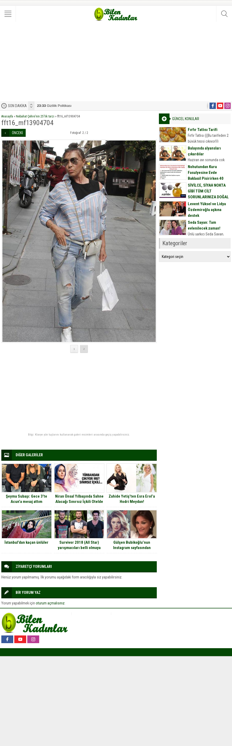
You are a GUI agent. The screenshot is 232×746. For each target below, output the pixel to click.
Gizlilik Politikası (54, 106)
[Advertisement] (116, 61)
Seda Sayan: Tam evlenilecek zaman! (204, 225)
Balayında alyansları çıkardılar (204, 151)
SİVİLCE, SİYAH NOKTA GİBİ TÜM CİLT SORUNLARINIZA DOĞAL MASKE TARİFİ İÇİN (208, 194)
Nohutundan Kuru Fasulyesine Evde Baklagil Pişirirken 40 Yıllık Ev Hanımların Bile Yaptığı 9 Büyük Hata (207, 178)
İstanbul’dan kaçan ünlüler (26, 542)
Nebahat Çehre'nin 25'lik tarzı (35, 116)
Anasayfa (7, 116)
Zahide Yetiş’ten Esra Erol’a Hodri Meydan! (132, 499)
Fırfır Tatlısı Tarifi (202, 129)
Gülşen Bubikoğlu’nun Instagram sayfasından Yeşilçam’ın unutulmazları (132, 547)
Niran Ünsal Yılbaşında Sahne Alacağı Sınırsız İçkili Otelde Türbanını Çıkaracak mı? (79, 501)
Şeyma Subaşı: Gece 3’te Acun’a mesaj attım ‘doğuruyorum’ (26, 501)
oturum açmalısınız (50, 603)
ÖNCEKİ (17, 133)
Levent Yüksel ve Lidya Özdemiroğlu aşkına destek (207, 209)
